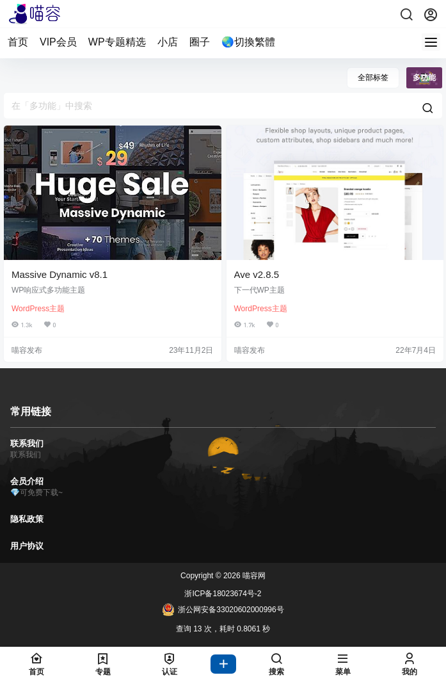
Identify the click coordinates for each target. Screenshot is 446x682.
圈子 (199, 42)
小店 (167, 42)
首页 (18, 42)
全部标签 (373, 77)
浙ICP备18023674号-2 (222, 593)
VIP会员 (58, 42)
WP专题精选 (117, 42)
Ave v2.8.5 (257, 274)
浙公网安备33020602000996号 (222, 609)
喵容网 (253, 575)
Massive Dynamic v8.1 (60, 274)
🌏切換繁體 (248, 42)
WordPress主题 (38, 308)
